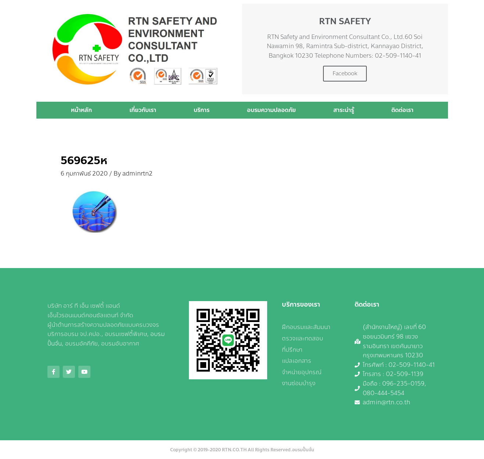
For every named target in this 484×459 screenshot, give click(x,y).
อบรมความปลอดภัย (271, 110)
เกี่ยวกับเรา (142, 110)
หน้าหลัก (81, 110)
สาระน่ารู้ (343, 110)
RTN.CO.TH (234, 450)
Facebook (345, 73)
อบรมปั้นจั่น (303, 450)
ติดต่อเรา (402, 110)
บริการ (201, 110)
